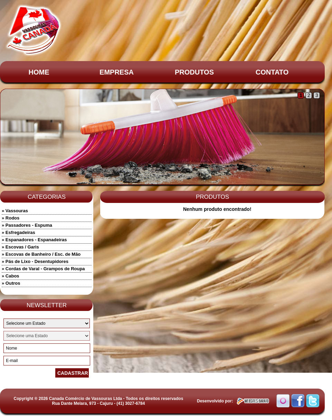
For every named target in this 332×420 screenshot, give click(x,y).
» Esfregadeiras (18, 232)
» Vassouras (15, 210)
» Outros (11, 283)
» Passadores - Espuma (27, 225)
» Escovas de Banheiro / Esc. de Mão (41, 254)
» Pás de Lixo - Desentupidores (35, 261)
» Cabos (10, 276)
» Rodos (10, 218)
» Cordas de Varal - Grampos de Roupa (43, 268)
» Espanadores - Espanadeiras (34, 239)
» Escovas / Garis (20, 247)
